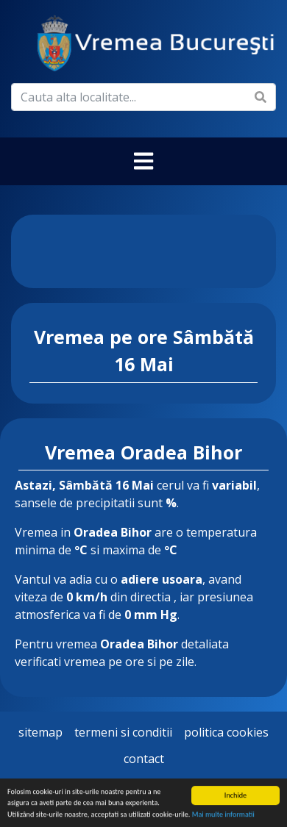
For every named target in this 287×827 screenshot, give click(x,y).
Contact (144, 759)
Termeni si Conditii (123, 732)
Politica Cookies (226, 732)
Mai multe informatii (223, 815)
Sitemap (40, 732)
